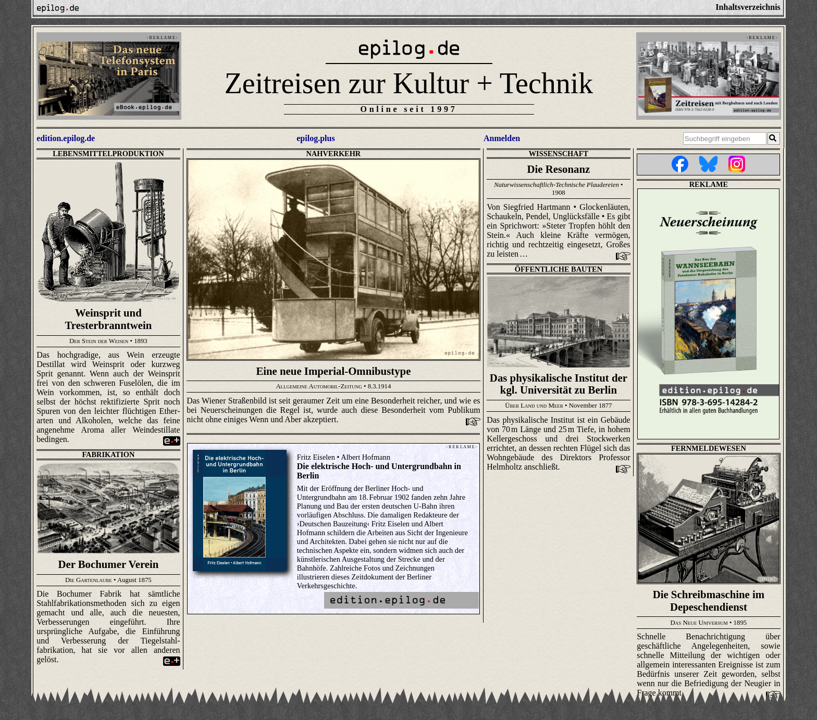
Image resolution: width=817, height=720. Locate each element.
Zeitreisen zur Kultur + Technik (409, 83)
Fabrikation (108, 454)
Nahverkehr (333, 153)
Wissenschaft (558, 153)
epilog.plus (315, 138)
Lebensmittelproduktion (108, 153)
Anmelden (502, 138)
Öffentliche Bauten (558, 269)
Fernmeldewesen (708, 448)
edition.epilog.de (65, 138)
